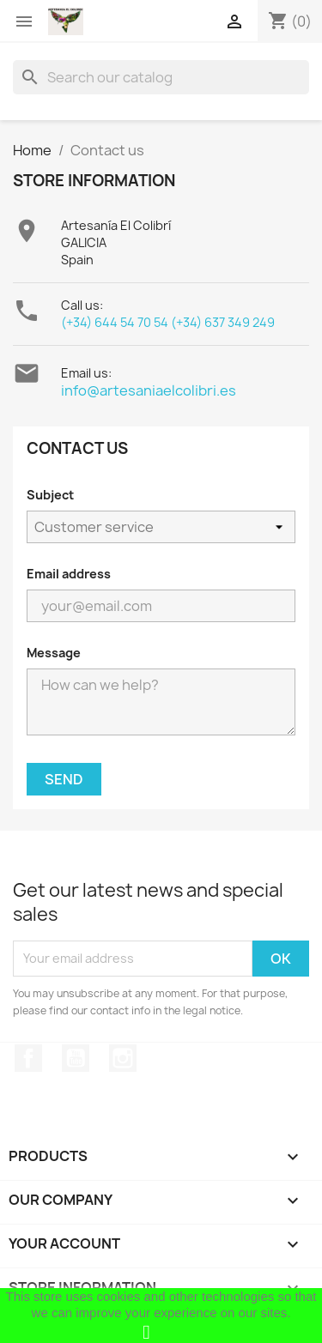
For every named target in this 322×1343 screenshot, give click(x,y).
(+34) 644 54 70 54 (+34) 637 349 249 (168, 322)
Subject (50, 495)
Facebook (28, 1058)
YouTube (75, 1058)
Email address (69, 574)
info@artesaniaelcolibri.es (148, 390)
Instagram (123, 1058)
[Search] (161, 77)
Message (54, 652)
